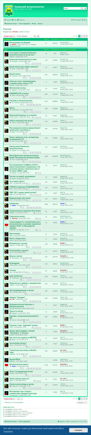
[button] (87, 36)
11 (35, 112)
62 (30, 97)
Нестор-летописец (15, 308)
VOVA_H (63, 297)
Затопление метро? (18, 343)
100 (40, 161)
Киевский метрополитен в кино (23, 59)
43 (40, 78)
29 (35, 356)
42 (37, 78)
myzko (14, 178)
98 (34, 161)
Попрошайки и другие (18, 250)
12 (37, 112)
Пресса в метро (16, 311)
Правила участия (14, 46)
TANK (62, 88)
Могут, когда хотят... (18, 238)
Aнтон (14, 122)
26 (40, 322)
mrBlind (11, 285)
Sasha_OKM (13, 117)
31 (40, 356)
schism (62, 290)
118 (40, 280)
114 (28, 280)
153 (31, 207)
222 (31, 104)
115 (31, 280)
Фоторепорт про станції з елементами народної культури (23, 392)
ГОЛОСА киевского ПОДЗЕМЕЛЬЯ (24, 187)
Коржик (11, 56)
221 (28, 104)
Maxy (13, 95)
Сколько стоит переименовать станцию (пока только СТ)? (22, 82)
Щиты (12, 108)
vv (61, 137)
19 (40, 152)
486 (13, 141)
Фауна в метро (15, 256)
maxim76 (14, 386)
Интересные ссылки (18, 243)
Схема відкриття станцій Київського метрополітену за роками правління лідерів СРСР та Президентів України (25, 225)
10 (40, 63)
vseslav (11, 335)
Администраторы (24, 32)
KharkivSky (63, 42)
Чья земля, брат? (17, 181)
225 (40, 104)
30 (37, 356)
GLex (11, 252)
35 (35, 134)
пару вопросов (15, 276)
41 (35, 78)
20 (40, 388)
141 (34, 368)
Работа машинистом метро (21, 121)
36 (37, 134)
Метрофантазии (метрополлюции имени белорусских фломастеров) (24, 157)
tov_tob (11, 299)
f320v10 (11, 361)
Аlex (10, 200)
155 (37, 207)
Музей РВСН (14, 359)
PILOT (62, 283)
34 (32, 134)
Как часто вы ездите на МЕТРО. (23, 338)
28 (32, 356)
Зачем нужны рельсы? (19, 379)
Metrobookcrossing (17, 88)
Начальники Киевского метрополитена (19, 147)
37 (40, 134)
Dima (11, 189)
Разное (7, 29)
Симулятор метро (17, 216)
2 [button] (81, 36)
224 (37, 104)
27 (30, 356)
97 (32, 161)
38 (30, 301)
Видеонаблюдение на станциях (23, 115)
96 (29, 161)
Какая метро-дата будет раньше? (23, 67)
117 (37, 280)
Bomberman (15, 110)
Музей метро (14, 74)
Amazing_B (15, 278)
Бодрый (14, 90)
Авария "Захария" (17, 297)
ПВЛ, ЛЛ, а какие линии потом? (23, 192)
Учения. (12, 270)
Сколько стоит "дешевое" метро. (23, 325)
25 (37, 322)
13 (40, 112)
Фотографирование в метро (21, 290)
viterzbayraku (13, 395)
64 (35, 97)
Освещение (14, 263)
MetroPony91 (64, 155)
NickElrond (63, 263)
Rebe (13, 68)
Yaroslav (63, 343)
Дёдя (13, 132)
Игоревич (15, 61)
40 (32, 78)
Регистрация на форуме (19, 42)
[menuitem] (14, 20)
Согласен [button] (78, 430)
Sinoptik (63, 256)
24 (35, 322)
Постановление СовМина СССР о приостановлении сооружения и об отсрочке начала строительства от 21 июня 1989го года (24, 168)
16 (32, 152)
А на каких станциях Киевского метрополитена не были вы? (22, 54)
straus (11, 240)
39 (30, 78)
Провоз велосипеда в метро (21, 384)
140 (31, 368)
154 (34, 207)
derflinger (12, 354)
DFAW (14, 44)
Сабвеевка (14, 204)
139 (28, 368)
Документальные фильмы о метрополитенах (21, 305)
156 (40, 207)
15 (30, 152)
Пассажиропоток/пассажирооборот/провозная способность (25, 129)
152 (28, 207)
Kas (13, 159)
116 (34, 280)
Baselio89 (12, 230)
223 (34, 104)
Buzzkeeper (15, 258)
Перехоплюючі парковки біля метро (25, 211)
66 (40, 97)
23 (32, 322)
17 (35, 152)
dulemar (11, 245)
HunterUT (63, 59)
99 (37, 161)
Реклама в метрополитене (20, 101)
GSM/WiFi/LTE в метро (19, 93)
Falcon (14, 320)
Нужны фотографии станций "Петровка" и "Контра (22, 332)
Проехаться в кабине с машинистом (25, 283)
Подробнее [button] (8, 431)
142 (37, 368)
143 (40, 368)
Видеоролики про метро (20, 198)
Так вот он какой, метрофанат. (22, 176)
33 (30, 134)
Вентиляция (14, 234)
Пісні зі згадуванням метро (21, 371)
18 (37, 152)
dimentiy (15, 32)
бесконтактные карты (18, 364)
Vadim (14, 205)
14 (37, 260)
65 (37, 97)
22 (30, 322)
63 (32, 97)
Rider (62, 93)
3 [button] (84, 36)
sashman (14, 76)
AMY (10, 183)
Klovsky (62, 146)
